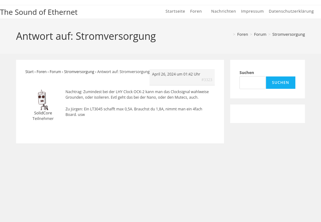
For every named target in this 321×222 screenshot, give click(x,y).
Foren (42, 71)
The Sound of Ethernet (39, 12)
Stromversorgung (288, 34)
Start (29, 71)
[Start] (229, 34)
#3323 (206, 79)
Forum (55, 71)
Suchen (246, 72)
